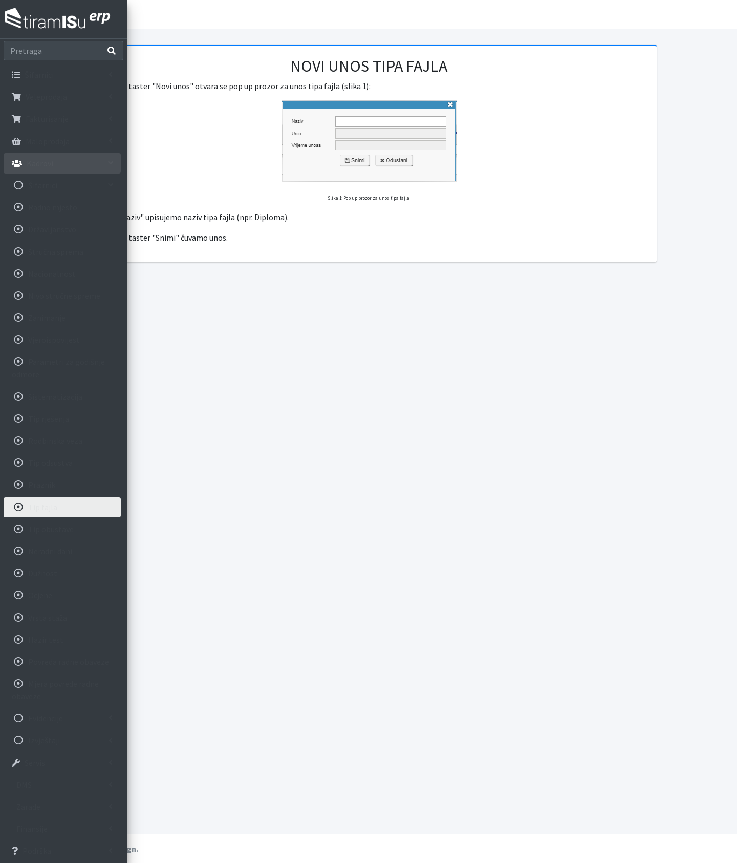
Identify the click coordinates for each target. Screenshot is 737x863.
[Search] (52, 50)
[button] (144, 14)
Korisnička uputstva (198, 14)
